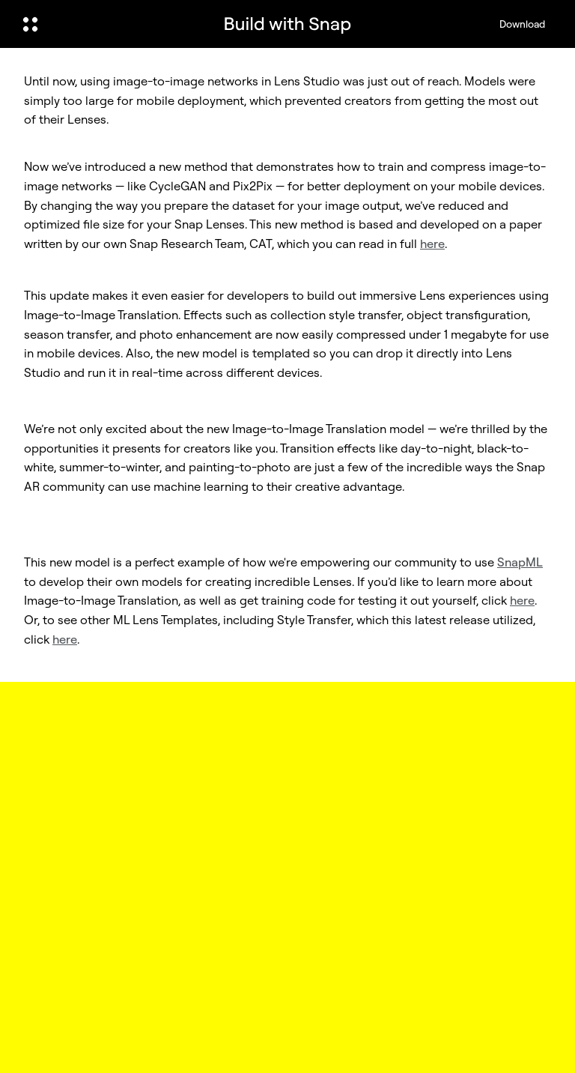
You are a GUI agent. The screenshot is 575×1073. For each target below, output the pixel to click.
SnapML (520, 561)
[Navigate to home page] (287, 24)
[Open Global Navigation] (110, 24)
